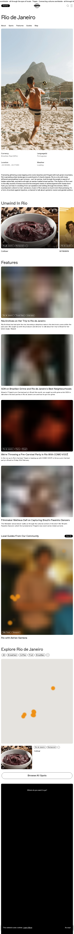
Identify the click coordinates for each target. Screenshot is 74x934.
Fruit (31, 655)
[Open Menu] (71, 5)
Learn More (27, 928)
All (4, 655)
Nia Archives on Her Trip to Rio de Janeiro (23, 321)
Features (20, 26)
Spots (11, 26)
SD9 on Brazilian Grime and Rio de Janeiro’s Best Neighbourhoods (36, 388)
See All (68, 536)
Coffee (23, 655)
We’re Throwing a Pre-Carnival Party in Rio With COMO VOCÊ (34, 454)
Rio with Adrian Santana (14, 637)
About (3, 26)
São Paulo (6, 632)
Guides (29, 26)
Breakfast (12, 655)
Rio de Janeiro (8, 246)
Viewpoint (16, 632)
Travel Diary (20, 315)
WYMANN (64, 251)
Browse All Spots (37, 775)
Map (36, 26)
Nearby (5, 6)
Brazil (24, 449)
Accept (68, 928)
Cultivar (4, 251)
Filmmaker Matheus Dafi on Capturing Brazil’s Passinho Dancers (35, 520)
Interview (30, 315)
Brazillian (40, 655)
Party (18, 449)
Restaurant (20, 246)
